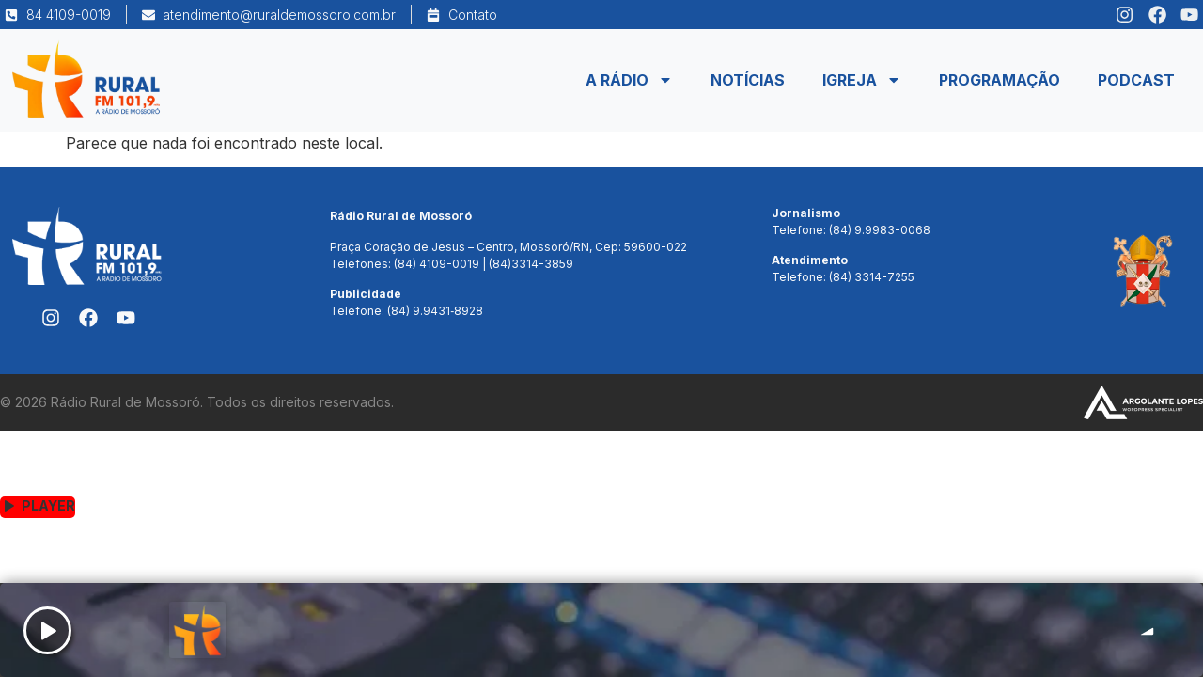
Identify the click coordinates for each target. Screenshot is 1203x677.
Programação (999, 80)
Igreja (861, 80)
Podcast (1136, 80)
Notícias (748, 80)
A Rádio (629, 80)
